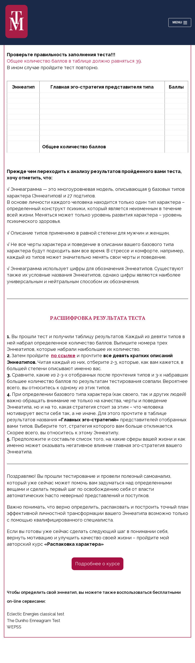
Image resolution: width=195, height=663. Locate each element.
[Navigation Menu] (179, 22)
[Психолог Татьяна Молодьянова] (16, 22)
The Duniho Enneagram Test (33, 620)
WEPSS (14, 627)
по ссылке (63, 355)
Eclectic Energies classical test (35, 614)
